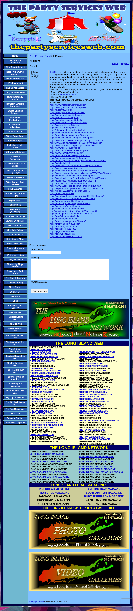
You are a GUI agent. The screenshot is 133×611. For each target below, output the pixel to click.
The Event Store (15, 234)
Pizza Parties (15, 287)
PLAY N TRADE (15, 131)
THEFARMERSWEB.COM (42, 403)
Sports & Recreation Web (15, 357)
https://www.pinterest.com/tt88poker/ (67, 112)
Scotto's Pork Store (15, 79)
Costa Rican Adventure (15, 125)
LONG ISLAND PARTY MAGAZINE (96, 465)
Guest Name (37, 249)
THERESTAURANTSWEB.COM (93, 415)
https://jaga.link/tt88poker (62, 231)
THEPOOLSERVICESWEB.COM (94, 405)
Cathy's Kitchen (15, 260)
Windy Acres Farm (15, 136)
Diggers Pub (15, 200)
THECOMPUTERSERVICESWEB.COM (47, 394)
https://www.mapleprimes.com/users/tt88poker (72, 132)
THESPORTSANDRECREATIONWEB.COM (99, 424)
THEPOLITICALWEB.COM (91, 403)
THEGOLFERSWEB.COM (41, 431)
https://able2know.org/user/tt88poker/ (68, 221)
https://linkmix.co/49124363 (63, 229)
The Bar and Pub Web (15, 329)
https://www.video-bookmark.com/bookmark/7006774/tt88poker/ (80, 173)
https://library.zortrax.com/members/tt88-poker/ (72, 198)
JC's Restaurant (15, 83)
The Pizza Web (15, 312)
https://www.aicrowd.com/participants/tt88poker (72, 145)
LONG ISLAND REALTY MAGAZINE (97, 473)
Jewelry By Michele (15, 221)
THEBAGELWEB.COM (40, 353)
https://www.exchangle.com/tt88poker (68, 158)
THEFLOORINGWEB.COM (42, 415)
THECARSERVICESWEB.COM (44, 379)
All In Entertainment (15, 67)
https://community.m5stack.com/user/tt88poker (72, 175)
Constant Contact (15, 418)
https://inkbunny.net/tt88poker (64, 218)
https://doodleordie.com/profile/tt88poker (69, 150)
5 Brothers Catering (15, 152)
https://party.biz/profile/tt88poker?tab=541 (70, 155)
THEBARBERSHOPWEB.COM (44, 360)
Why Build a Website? (15, 61)
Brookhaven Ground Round (15, 194)
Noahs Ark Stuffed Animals (15, 73)
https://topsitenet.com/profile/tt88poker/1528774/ (73, 180)
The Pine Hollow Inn (15, 278)
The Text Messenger (15, 409)
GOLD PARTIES (15, 225)
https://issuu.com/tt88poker (63, 127)
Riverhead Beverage (15, 216)
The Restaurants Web (15, 318)
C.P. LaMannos (15, 189)
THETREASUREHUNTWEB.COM (94, 443)
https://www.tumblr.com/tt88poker (66, 115)
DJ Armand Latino (15, 255)
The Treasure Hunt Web (15, 371)
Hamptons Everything (15, 210)
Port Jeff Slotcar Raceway (15, 171)
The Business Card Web (15, 392)
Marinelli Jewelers (15, 177)
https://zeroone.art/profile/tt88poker (67, 201)
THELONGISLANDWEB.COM (93, 375)
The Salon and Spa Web (15, 343)
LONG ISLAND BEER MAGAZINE (47, 458)
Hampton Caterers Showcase (15, 105)
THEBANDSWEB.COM (40, 356)
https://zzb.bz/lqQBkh (60, 163)
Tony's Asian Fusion (15, 92)
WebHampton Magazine (15, 385)
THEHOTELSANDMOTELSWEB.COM (96, 360)
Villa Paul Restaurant (15, 158)
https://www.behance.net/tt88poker (66, 120)
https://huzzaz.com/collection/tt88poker (68, 183)
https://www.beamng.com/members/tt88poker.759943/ (76, 165)
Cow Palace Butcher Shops (15, 164)
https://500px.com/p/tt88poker (64, 117)
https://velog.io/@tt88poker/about (66, 236)
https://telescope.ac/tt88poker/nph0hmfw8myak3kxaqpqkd (78, 160)
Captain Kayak (15, 141)
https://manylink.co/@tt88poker (65, 224)
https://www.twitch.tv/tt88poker (64, 125)
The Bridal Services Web (15, 336)
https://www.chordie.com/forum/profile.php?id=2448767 (76, 140)
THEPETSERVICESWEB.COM (93, 396)
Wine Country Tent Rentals (15, 183)
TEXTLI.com (15, 413)
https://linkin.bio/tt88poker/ (62, 234)
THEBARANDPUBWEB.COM (43, 358)
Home (15, 56)
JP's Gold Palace (15, 230)
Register (125, 63)
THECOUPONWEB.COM (41, 396)
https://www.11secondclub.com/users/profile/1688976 (75, 186)
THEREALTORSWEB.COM (91, 410)
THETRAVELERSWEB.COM (92, 441)
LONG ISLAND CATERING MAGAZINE (49, 465)
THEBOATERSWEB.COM (41, 372)
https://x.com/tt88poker (61, 110)
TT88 (52, 72)
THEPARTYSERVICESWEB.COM (94, 394)
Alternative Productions (15, 119)
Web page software (36, 606)
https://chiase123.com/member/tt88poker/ (70, 191)
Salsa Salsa (15, 205)
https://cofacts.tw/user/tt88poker (65, 206)
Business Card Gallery (15, 306)
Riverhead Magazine (15, 423)
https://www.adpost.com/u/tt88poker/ (67, 208)
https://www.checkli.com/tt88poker (66, 153)
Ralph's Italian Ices (15, 88)
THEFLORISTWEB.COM (41, 417)
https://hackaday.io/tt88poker (63, 226)
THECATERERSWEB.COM (42, 384)
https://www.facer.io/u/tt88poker (65, 148)
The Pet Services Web (15, 364)
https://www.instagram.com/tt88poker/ (68, 105)
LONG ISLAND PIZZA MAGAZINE (96, 470)
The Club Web (15, 324)
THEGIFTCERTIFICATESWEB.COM (46, 429)
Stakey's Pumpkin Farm (15, 249)
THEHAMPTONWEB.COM (42, 438)
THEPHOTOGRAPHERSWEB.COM (95, 398)
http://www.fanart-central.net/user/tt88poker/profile (74, 211)
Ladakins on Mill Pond (15, 146)
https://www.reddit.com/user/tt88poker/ (68, 122)
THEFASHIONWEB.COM (41, 405)
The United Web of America (15, 378)
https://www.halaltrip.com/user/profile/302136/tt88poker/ (77, 196)
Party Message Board (40, 56)
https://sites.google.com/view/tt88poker (68, 130)
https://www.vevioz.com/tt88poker (66, 168)
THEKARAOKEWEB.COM (91, 368)
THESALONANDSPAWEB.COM (93, 417)
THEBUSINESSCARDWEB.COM (45, 377)
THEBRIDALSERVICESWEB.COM (45, 375)
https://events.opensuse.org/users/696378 (70, 203)
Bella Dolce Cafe (15, 244)
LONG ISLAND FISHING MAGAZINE (48, 476)
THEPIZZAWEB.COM (89, 401)
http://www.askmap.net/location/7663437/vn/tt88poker (76, 143)
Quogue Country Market (15, 98)
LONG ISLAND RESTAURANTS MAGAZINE (101, 476)
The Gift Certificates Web (15, 403)
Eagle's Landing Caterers (15, 112)
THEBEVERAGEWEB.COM (42, 365)
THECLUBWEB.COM (39, 391)
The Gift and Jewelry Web (15, 350)
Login (115, 63)
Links (15, 301)
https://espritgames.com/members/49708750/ (72, 213)
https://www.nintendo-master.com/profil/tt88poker (73, 170)
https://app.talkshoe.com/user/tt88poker (69, 135)
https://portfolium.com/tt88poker (65, 216)
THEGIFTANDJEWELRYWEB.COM (46, 427)
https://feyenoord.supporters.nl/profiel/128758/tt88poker (76, 188)
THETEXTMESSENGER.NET (92, 434)
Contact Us (15, 292)
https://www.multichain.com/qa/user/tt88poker (72, 137)
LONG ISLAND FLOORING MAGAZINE (49, 481)
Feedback (15, 296)
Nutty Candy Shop (15, 239)
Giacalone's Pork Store (15, 272)
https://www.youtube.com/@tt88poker (68, 107)
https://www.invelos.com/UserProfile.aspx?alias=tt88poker (78, 178)
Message (35, 257)
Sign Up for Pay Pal (15, 397)
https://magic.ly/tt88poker (62, 193)
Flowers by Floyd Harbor (15, 265)
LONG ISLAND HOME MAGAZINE (96, 460)
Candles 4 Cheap (15, 283)
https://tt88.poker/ (68, 94)
